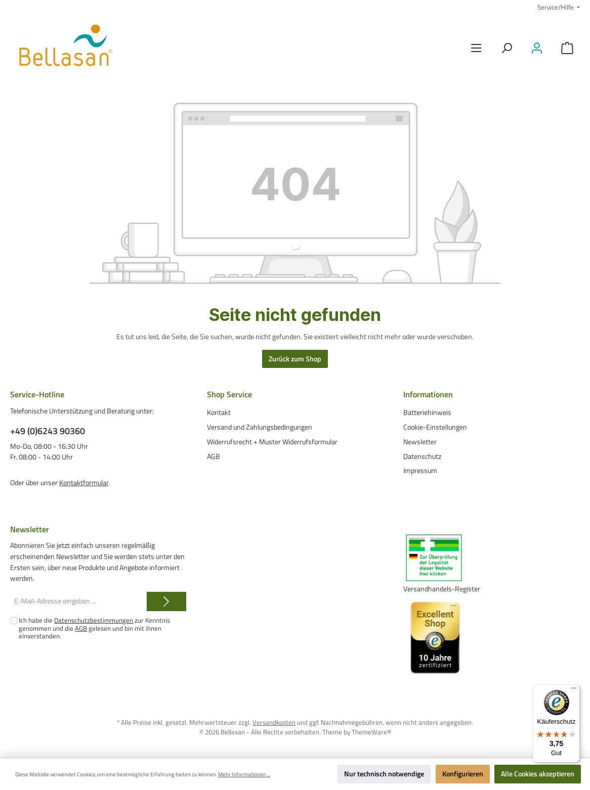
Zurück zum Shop (295, 358)
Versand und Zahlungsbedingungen (259, 427)
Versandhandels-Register (441, 588)
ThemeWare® (371, 732)
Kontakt (219, 412)
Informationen (428, 394)
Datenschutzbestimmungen (93, 620)
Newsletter (420, 441)
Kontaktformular (83, 482)
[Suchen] (506, 48)
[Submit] (166, 601)
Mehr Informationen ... (244, 774)
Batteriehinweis (427, 412)
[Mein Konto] (537, 48)
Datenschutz (422, 456)
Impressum (420, 470)
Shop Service (229, 394)
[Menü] (476, 48)
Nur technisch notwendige (384, 773)
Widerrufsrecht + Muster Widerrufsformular (272, 441)
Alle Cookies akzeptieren (537, 773)
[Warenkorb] (567, 48)
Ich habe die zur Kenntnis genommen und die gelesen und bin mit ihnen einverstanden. (94, 628)
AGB (213, 456)
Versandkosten (274, 722)
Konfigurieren (462, 773)
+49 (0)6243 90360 (47, 431)
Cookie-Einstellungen (435, 427)
